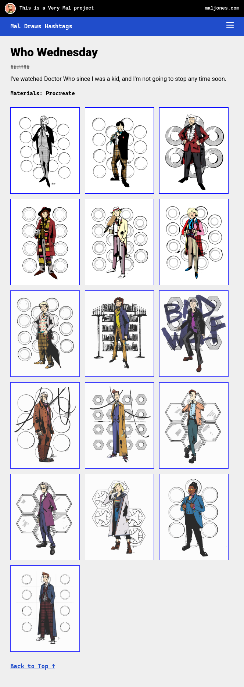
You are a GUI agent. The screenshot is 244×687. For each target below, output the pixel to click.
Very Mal (59, 8)
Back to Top (32, 666)
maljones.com (222, 8)
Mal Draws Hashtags (41, 26)
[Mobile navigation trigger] (230, 25)
